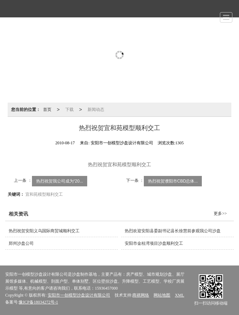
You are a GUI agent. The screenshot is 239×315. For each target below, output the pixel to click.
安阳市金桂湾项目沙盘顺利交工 (154, 243)
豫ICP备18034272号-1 (38, 302)
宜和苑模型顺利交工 (44, 194)
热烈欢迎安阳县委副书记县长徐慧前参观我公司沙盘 (173, 230)
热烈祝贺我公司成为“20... (59, 181)
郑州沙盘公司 (21, 243)
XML (179, 295)
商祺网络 (140, 295)
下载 (69, 109)
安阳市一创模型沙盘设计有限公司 (79, 295)
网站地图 (162, 295)
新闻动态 (96, 109)
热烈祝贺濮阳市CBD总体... (173, 181)
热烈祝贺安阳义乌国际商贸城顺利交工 (44, 230)
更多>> (220, 213)
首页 (47, 109)
